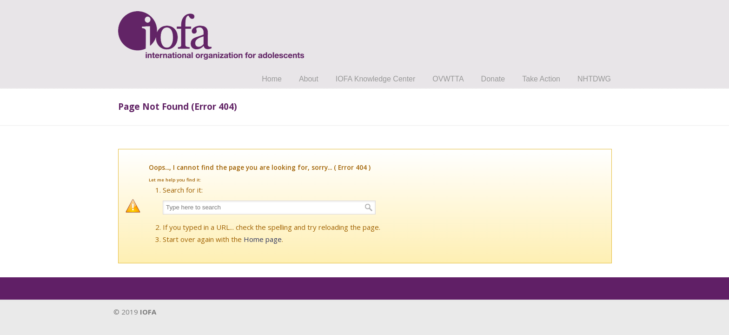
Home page (263, 239)
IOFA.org (211, 31)
